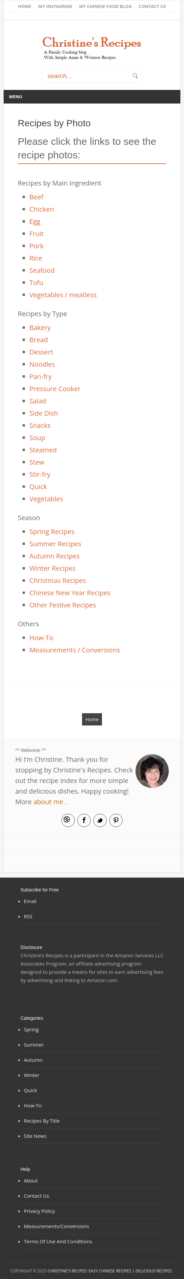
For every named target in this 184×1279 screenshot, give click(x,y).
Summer (34, 1044)
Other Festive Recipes (63, 604)
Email (68, 820)
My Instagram (55, 6)
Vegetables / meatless (63, 294)
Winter (32, 1075)
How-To (41, 637)
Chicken (42, 209)
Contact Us (152, 6)
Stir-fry (40, 474)
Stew (37, 462)
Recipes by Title (42, 1120)
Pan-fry (41, 376)
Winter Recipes (53, 568)
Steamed (43, 449)
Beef (37, 196)
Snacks (40, 425)
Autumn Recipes (55, 556)
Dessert (41, 352)
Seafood (42, 270)
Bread (39, 339)
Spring (31, 1029)
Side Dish (44, 413)
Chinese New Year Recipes (70, 592)
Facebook (84, 820)
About (31, 1180)
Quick (38, 486)
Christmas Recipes (58, 580)
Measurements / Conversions (75, 649)
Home (24, 6)
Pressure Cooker (55, 388)
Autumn (33, 1059)
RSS (28, 916)
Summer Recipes (55, 543)
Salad (38, 400)
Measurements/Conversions (56, 1226)
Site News (35, 1136)
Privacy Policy (39, 1211)
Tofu (37, 282)
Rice (36, 258)
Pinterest (116, 820)
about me (48, 801)
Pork (37, 245)
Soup (38, 437)
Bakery (40, 327)
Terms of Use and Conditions (58, 1241)
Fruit (37, 233)
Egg (35, 221)
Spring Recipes (52, 531)
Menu (15, 97)
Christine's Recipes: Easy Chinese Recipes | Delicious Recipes (109, 1271)
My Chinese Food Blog (105, 6)
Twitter (100, 820)
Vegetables (46, 498)
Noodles (42, 364)
